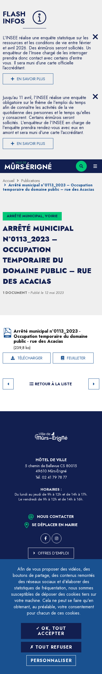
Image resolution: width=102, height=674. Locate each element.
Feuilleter (76, 358)
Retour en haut (93, 411)
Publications (30, 180)
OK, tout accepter (51, 631)
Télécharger (29, 358)
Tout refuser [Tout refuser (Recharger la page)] (51, 647)
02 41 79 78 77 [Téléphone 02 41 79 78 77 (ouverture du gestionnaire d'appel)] (54, 477)
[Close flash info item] (95, 37)
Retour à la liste (51, 384)
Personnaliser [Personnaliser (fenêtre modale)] (51, 660)
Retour (8, 383)
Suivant (93, 383)
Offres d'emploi (53, 553)
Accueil (8, 180)
